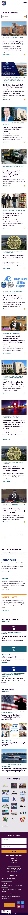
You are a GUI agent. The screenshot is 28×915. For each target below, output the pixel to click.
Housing (8, 252)
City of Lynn (12, 77)
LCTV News (10, 79)
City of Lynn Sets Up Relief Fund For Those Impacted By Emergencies (13, 87)
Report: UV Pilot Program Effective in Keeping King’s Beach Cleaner (13, 298)
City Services (18, 77)
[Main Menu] (25, 3)
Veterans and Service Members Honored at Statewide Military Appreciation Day (11, 717)
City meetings (15, 504)
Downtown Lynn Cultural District (10, 893)
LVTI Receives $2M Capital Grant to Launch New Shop (13, 43)
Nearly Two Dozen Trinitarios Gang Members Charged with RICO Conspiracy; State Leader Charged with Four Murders (14, 424)
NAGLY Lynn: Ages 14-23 (8, 657)
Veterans (10, 712)
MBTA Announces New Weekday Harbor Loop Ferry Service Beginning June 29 (14, 770)
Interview (8, 333)
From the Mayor (19, 37)
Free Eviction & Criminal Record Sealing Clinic (13, 637)
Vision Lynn (5, 379)
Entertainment (21, 673)
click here (19, 871)
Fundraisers (4, 674)
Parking (16, 166)
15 (16, 534)
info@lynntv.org (14, 863)
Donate (9, 905)
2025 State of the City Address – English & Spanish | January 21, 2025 (14, 511)
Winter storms (6, 168)
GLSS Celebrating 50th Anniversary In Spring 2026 (13, 744)
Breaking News (15, 122)
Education (11, 37)
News (14, 38)
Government (14, 506)
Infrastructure (12, 764)
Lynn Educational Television (8, 878)
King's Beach (9, 293)
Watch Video (8, 353)
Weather (21, 166)
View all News (5, 691)
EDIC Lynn (3, 891)
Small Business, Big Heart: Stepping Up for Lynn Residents (12, 215)
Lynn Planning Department (12, 377)
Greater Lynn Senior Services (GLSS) (17, 739)
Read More (7, 54)
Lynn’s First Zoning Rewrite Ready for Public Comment (13, 383)
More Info (4, 642)
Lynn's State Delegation (14, 711)
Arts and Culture (12, 673)
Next (22, 534)
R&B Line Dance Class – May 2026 (12, 679)
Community (11, 632)
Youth (8, 654)
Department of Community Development (11, 889)
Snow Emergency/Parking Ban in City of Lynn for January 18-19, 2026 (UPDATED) (12, 174)
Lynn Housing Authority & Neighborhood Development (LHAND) (13, 81)
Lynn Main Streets (5, 898)
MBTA (18, 764)
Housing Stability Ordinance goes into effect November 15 (13, 257)
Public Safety (19, 417)
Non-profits (12, 210)
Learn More (5, 571)
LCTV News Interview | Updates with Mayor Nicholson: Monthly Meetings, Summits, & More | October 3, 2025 (14, 340)
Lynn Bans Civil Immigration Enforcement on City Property (13, 129)
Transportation (5, 766)
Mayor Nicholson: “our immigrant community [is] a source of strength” (13, 469)
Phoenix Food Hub (20, 210)
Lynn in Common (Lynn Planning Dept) (10, 896)
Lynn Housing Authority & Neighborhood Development (11, 886)
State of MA (4, 712)
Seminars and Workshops (14, 674)
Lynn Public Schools (8, 38)
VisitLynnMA (4, 676)
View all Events (5, 621)
